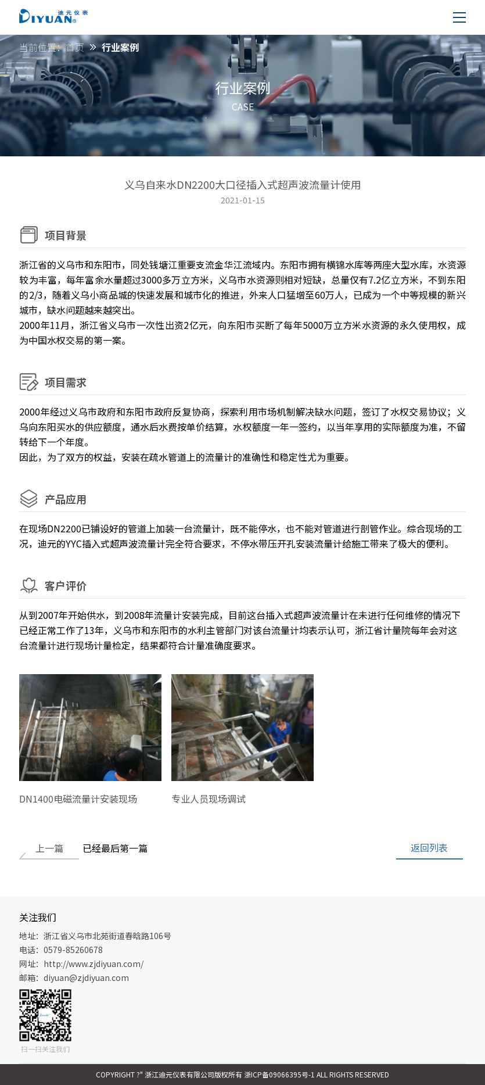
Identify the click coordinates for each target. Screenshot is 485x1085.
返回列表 (429, 847)
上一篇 (49, 848)
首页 (75, 47)
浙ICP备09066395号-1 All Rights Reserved (316, 1074)
